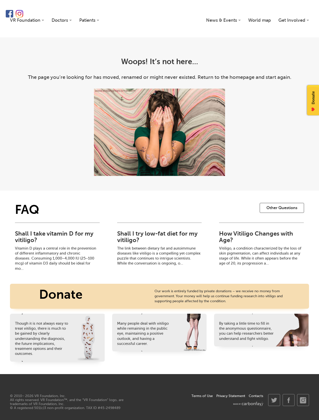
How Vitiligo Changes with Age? (256, 237)
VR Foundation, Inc (49, 396)
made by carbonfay (248, 404)
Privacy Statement (230, 396)
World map (259, 20)
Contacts (256, 396)
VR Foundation (159, 18)
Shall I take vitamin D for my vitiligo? (54, 237)
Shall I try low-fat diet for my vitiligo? (157, 237)
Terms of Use (202, 396)
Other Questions (281, 208)
